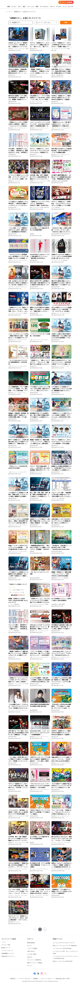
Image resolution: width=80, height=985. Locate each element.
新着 (8, 6)
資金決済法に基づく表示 (63, 978)
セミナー (29, 965)
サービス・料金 (5, 945)
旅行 (24, 6)
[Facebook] (35, 973)
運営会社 (13, 978)
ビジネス (58, 6)
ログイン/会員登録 (66, 2)
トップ (8, 11)
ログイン (29, 945)
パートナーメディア (7, 950)
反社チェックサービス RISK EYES (62, 961)
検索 (66, 22)
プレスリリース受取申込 (34, 960)
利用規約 (35, 978)
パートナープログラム (24, 978)
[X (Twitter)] (38, 973)
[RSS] (45, 973)
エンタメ (13, 6)
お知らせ (29, 957)
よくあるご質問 (31, 954)
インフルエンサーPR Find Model (62, 948)
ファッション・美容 (32, 6)
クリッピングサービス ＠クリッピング (64, 942)
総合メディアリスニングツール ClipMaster (65, 945)
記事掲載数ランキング (7, 953)
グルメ (20, 6)
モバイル (70, 6)
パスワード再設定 (32, 948)
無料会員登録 (31, 942)
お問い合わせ (31, 951)
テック (65, 6)
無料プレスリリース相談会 (34, 962)
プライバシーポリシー (47, 978)
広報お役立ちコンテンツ (8, 956)
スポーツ (52, 6)
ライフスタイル (44, 6)
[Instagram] (42, 973)
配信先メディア (5, 947)
